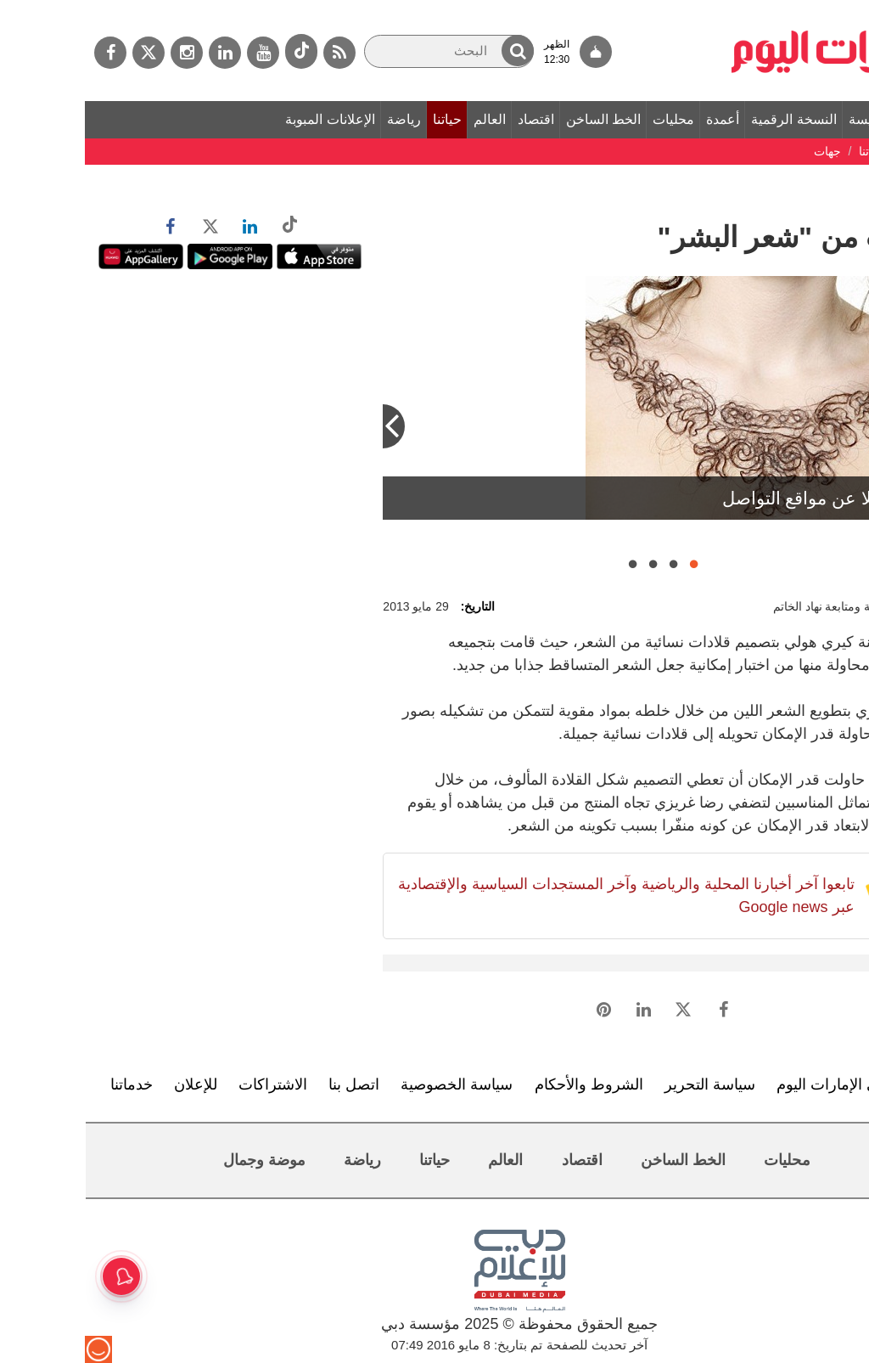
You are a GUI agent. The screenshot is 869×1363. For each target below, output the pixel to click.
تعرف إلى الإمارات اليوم (768, 1084)
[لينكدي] (140, 53)
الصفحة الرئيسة (808, 119)
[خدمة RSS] (254, 53)
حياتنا (362, 119)
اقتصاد (451, 119)
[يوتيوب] (178, 53)
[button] (433, 50)
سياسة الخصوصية (372, 1084)
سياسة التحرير (625, 1084)
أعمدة (637, 119)
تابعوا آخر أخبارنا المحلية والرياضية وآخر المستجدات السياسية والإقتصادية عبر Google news (541, 895)
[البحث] (364, 51)
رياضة (319, 119)
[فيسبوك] (25, 53)
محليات (588, 119)
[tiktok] (216, 51)
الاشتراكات (188, 1084)
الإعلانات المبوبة (244, 119)
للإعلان (110, 1084)
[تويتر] (64, 53)
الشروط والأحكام (504, 1084)
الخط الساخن (518, 119)
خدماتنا (46, 1084)
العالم (405, 119)
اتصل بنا (269, 1084)
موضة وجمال (179, 1160)
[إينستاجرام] (102, 53)
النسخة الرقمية (708, 119)
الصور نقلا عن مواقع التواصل (743, 498)
